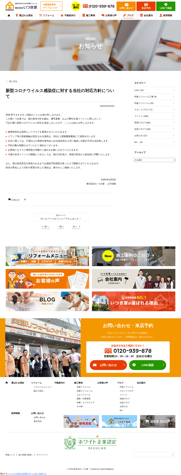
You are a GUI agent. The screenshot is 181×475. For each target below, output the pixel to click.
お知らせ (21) (140, 135)
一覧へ (60, 226)
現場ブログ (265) (142, 122)
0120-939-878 (101, 6)
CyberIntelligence (107, 469)
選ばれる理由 (26, 15)
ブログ (130, 15)
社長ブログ (125, 402)
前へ (46, 226)
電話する (3, 474)
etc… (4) (138, 142)
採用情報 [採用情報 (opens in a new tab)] (167, 15)
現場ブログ (125, 398)
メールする (12, 474)
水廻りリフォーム (84, 391)
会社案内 (148, 15)
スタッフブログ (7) (143, 109)
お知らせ (16, 199)
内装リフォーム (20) (144, 103)
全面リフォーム (83, 387)
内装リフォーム (127, 387)
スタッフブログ (127, 391)
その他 (80, 406)
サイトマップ (42, 455)
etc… (122, 410)
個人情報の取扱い (25, 455)
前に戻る (13, 81)
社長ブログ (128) (142, 129)
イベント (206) (141, 116)
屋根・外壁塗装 (83, 398)
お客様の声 (111, 15)
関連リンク (10, 455)
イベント (124, 395)
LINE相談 (148, 365)
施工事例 (90, 15)
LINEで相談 (166, 8)
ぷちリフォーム (83, 395)
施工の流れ (39, 391)
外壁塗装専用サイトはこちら (50, 6)
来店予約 (146, 8)
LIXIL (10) (139, 90)
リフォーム (48, 15)
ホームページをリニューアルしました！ (60, 218)
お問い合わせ (126, 8)
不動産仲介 (70, 15)
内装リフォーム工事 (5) (145, 96)
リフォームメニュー (42, 387)
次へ (75, 226)
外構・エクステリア (85, 402)
